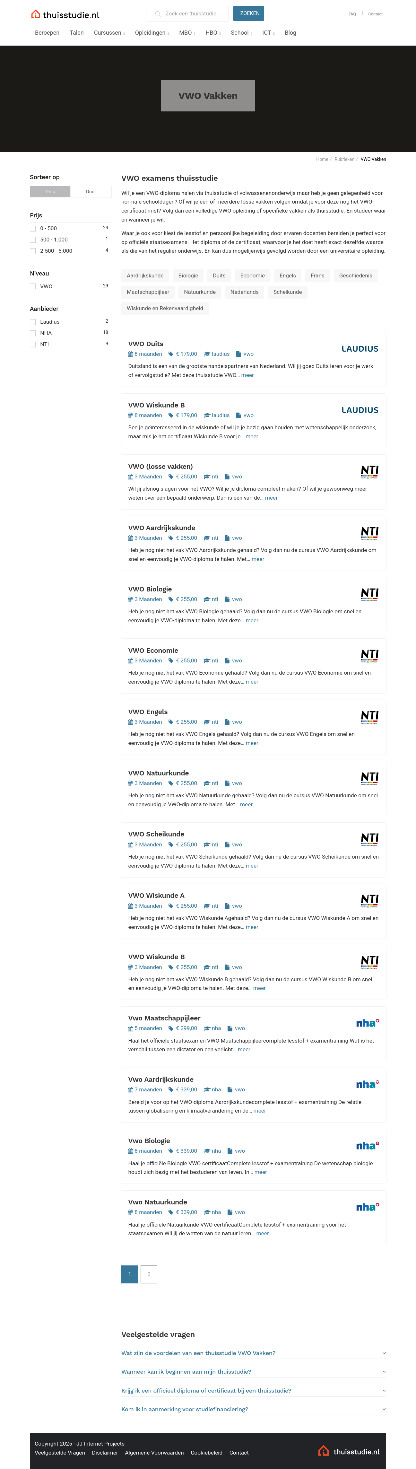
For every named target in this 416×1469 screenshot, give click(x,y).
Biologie (188, 275)
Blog (290, 32)
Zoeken (250, 13)
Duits (219, 275)
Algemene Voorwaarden (154, 1452)
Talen (76, 32)
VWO (69, 286)
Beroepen (47, 32)
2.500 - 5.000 (69, 250)
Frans (318, 275)
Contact (375, 14)
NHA (69, 332)
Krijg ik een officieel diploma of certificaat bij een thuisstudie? (253, 1390)
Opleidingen (150, 32)
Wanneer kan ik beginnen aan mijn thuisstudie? (253, 1372)
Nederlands (244, 292)
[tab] (253, 1353)
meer (247, 375)
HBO (211, 32)
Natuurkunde (200, 292)
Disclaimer (105, 1452)
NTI (69, 343)
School (240, 32)
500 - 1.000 (69, 239)
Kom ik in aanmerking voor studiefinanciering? (253, 1409)
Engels (288, 275)
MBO (185, 32)
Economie (252, 275)
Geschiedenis (355, 275)
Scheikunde (287, 292)
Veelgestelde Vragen (60, 1452)
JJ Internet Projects (100, 1443)
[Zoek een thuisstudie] (194, 13)
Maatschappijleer (148, 292)
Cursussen (107, 32)
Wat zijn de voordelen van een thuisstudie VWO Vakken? (253, 1353)
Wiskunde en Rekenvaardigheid (165, 308)
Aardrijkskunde (145, 275)
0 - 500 (69, 228)
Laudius (69, 321)
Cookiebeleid (206, 1452)
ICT (266, 32)
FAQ (352, 14)
